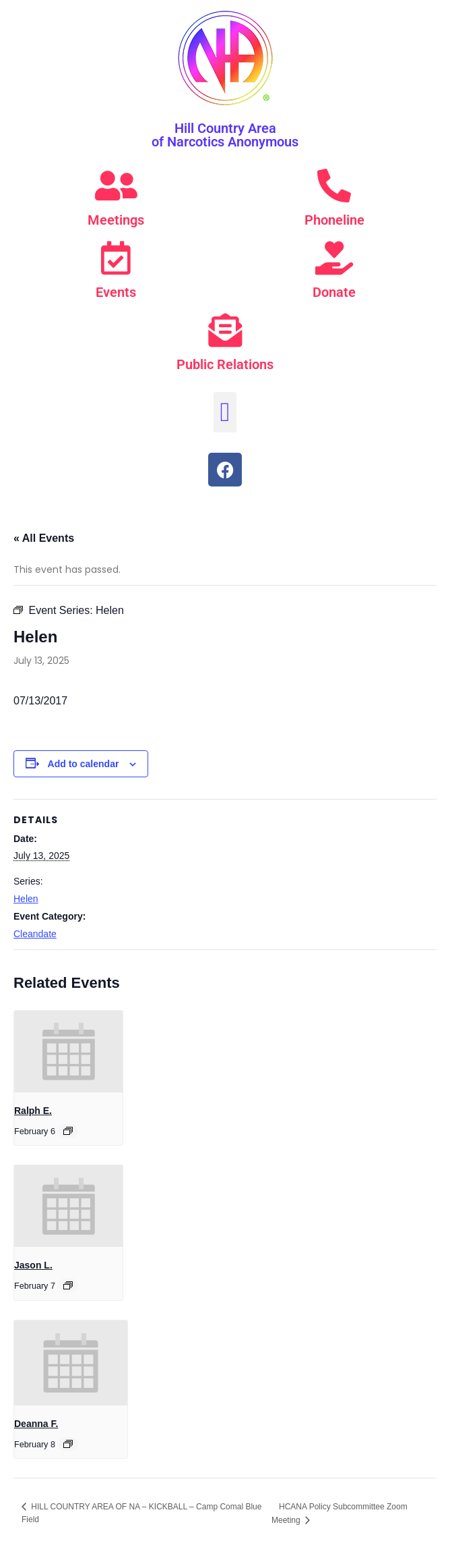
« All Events (43, 538)
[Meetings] (116, 185)
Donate (334, 292)
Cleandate (35, 933)
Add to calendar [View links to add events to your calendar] (83, 763)
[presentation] (68, 1051)
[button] (225, 412)
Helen (25, 898)
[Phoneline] (334, 185)
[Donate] (334, 258)
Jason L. (33, 1265)
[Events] (116, 258)
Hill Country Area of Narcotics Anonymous (225, 135)
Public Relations (225, 364)
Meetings (116, 220)
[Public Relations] (225, 330)
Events (116, 292)
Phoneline (334, 220)
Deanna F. (36, 1423)
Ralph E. (33, 1110)
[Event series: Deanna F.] (68, 1444)
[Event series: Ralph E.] (68, 1131)
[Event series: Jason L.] (68, 1285)
